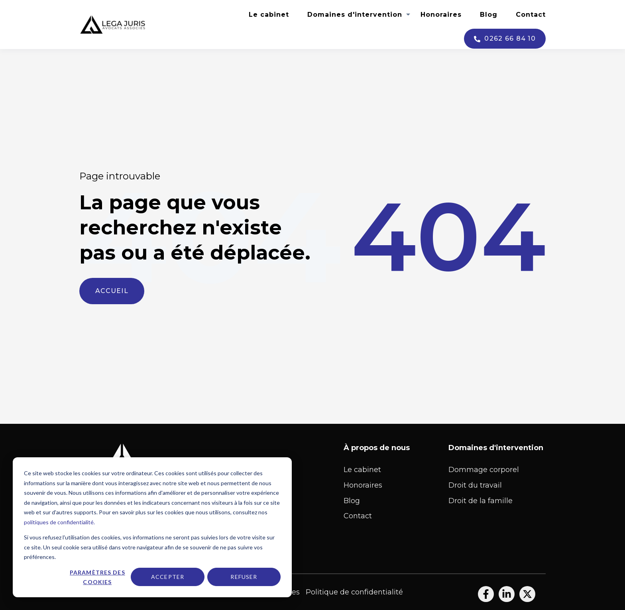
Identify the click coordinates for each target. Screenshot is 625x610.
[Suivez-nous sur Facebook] (486, 594)
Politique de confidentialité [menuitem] (354, 592)
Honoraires (441, 14)
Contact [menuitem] (358, 516)
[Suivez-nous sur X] (527, 594)
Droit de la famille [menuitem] (480, 500)
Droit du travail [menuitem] (475, 485)
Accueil (111, 291)
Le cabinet (269, 14)
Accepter (167, 576)
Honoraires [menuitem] (363, 485)
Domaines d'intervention (354, 14)
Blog (488, 14)
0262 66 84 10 (505, 38)
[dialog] (152, 527)
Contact (531, 14)
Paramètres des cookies (97, 577)
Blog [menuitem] (352, 500)
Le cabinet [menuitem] (362, 469)
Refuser (243, 576)
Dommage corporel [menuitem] (483, 469)
